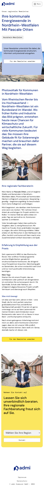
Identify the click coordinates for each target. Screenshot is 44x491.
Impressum (22, 477)
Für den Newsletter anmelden (22, 61)
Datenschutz (22, 481)
